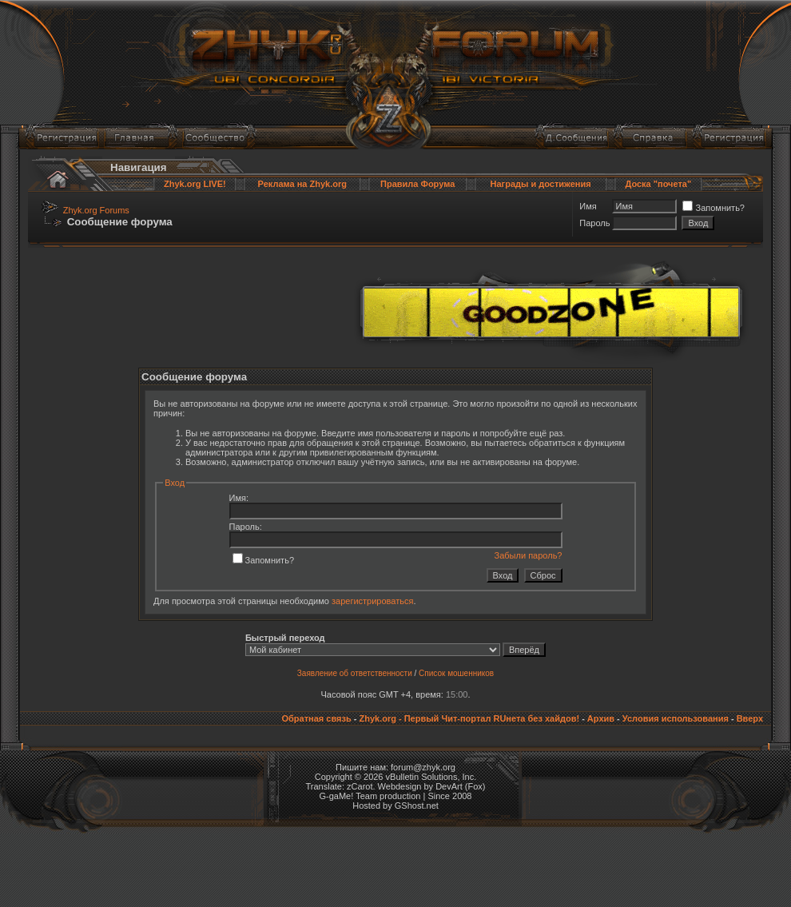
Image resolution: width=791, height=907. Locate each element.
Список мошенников (456, 673)
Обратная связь (316, 718)
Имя (587, 206)
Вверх (750, 718)
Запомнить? (713, 208)
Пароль (594, 223)
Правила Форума (417, 184)
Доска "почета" (658, 184)
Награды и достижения (541, 184)
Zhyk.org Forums (96, 210)
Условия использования (675, 718)
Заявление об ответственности (354, 673)
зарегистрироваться (372, 601)
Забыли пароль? (528, 555)
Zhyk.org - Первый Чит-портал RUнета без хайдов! (469, 718)
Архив (600, 718)
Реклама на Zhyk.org (302, 184)
